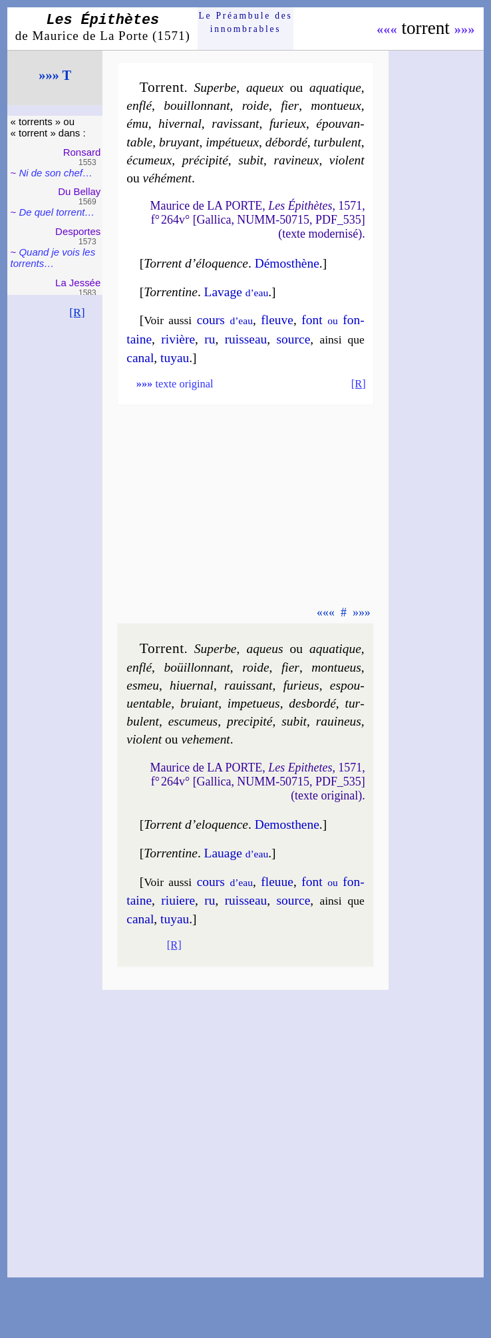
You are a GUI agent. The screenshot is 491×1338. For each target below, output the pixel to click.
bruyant (179, 142)
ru (209, 339)
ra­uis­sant (248, 685)
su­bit (250, 160)
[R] (77, 312)
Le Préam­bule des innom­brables (246, 22)
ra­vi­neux (296, 160)
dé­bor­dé (286, 142)
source (294, 339)
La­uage (236, 853)
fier (290, 105)
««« (387, 29)
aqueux (264, 88)
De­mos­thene (287, 824)
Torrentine (171, 292)
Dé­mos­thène (287, 263)
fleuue (277, 882)
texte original (175, 383)
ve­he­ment (205, 739)
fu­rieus (301, 685)
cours (225, 320)
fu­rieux (287, 123)
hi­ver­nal (180, 123)
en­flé (139, 105)
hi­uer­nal (192, 685)
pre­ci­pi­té (249, 721)
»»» (464, 29)
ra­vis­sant (235, 123)
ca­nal (140, 358)
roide (255, 105)
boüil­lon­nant (197, 667)
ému (137, 123)
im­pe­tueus (254, 703)
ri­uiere (178, 900)
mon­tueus (336, 667)
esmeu (142, 685)
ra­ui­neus (338, 721)
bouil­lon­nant (197, 105)
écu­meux (149, 160)
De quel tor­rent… (56, 212)
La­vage (236, 292)
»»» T (55, 75)
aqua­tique (335, 88)
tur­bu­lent (337, 142)
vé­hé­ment (167, 178)
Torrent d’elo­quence (196, 824)
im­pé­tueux (232, 142)
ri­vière (178, 339)
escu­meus (193, 721)
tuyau (174, 358)
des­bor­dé (312, 703)
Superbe (215, 88)
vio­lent (347, 160)
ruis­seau (246, 339)
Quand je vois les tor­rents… (53, 257)
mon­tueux (336, 105)
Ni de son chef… (55, 172)
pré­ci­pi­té (205, 160)
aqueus (264, 649)
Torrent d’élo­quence (196, 263)
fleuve (277, 320)
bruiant (199, 703)
